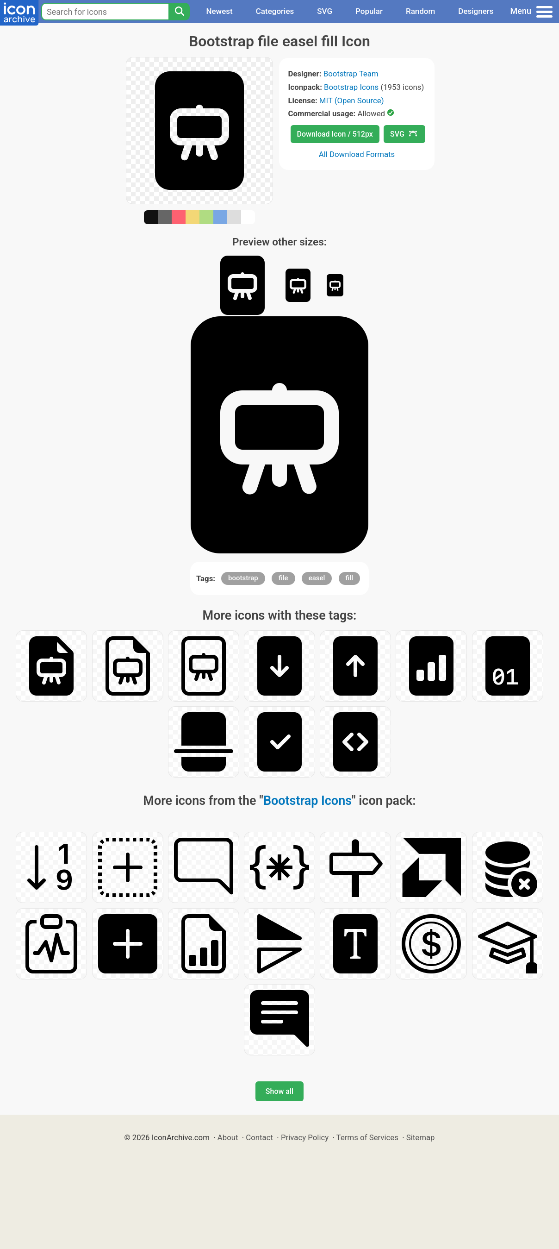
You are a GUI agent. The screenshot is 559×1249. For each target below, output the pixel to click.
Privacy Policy (305, 1137)
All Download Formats (357, 154)
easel (317, 578)
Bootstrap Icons (351, 87)
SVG (324, 11)
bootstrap (243, 578)
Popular (369, 11)
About (227, 1137)
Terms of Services (367, 1137)
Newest (219, 11)
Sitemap (420, 1137)
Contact (259, 1137)
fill (349, 578)
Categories (275, 11)
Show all (279, 1091)
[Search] (179, 11)
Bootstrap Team (351, 73)
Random (420, 11)
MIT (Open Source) (351, 100)
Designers (475, 11)
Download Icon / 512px (335, 134)
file (283, 578)
